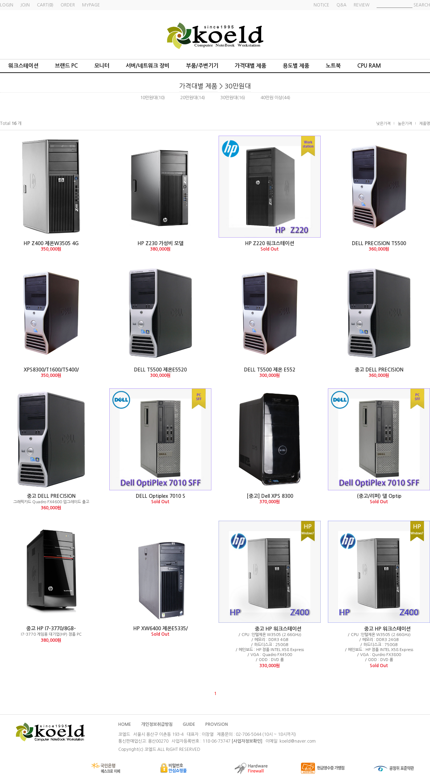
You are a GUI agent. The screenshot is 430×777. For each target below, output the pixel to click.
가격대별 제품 (250, 65)
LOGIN (6, 5)
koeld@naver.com (298, 741)
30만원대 (238, 86)
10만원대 (148, 98)
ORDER (68, 5)
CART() (45, 5)
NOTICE (321, 5)
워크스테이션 (23, 65)
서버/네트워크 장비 (147, 65)
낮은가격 (383, 124)
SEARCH (422, 5)
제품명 (424, 124)
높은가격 (405, 124)
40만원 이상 (271, 98)
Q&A (341, 5)
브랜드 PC (66, 65)
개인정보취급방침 (157, 724)
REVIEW (361, 5)
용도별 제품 (296, 65)
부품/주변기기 (202, 65)
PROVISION (216, 724)
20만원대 (188, 98)
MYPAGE (91, 5)
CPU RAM (369, 65)
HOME (124, 724)
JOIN (25, 5)
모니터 (101, 65)
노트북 (333, 65)
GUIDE (189, 724)
